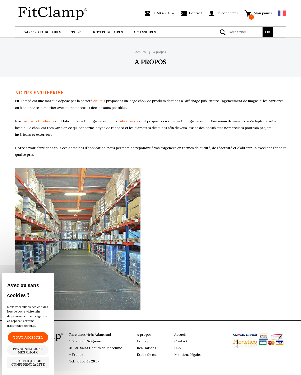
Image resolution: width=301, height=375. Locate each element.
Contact (195, 13)
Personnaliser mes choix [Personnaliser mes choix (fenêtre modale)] (28, 350)
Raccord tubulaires (42, 32)
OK (268, 31)
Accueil (180, 334)
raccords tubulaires (38, 121)
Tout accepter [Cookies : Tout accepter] (28, 337)
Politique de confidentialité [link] (28, 362)
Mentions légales (188, 354)
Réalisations (146, 348)
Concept (144, 341)
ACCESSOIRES (144, 32)
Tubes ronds (128, 121)
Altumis (99, 101)
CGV (177, 348)
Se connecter (227, 13)
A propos (144, 334)
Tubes (77, 32)
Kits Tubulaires (108, 32)
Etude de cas (147, 354)
